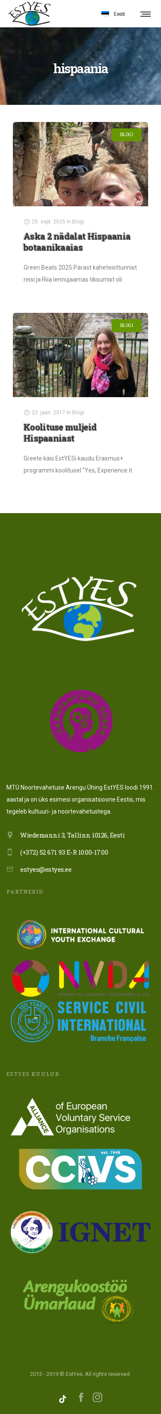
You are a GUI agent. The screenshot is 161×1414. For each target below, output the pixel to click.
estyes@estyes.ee (45, 869)
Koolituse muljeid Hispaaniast (60, 433)
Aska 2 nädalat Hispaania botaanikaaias (77, 242)
